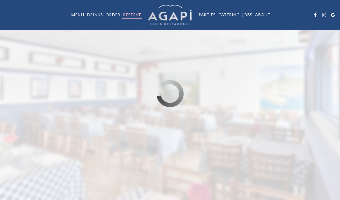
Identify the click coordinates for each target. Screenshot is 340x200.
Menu (77, 15)
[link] (170, 15)
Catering (228, 15)
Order (112, 15)
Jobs (247, 15)
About (262, 15)
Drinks (95, 15)
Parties (207, 15)
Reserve (132, 15)
